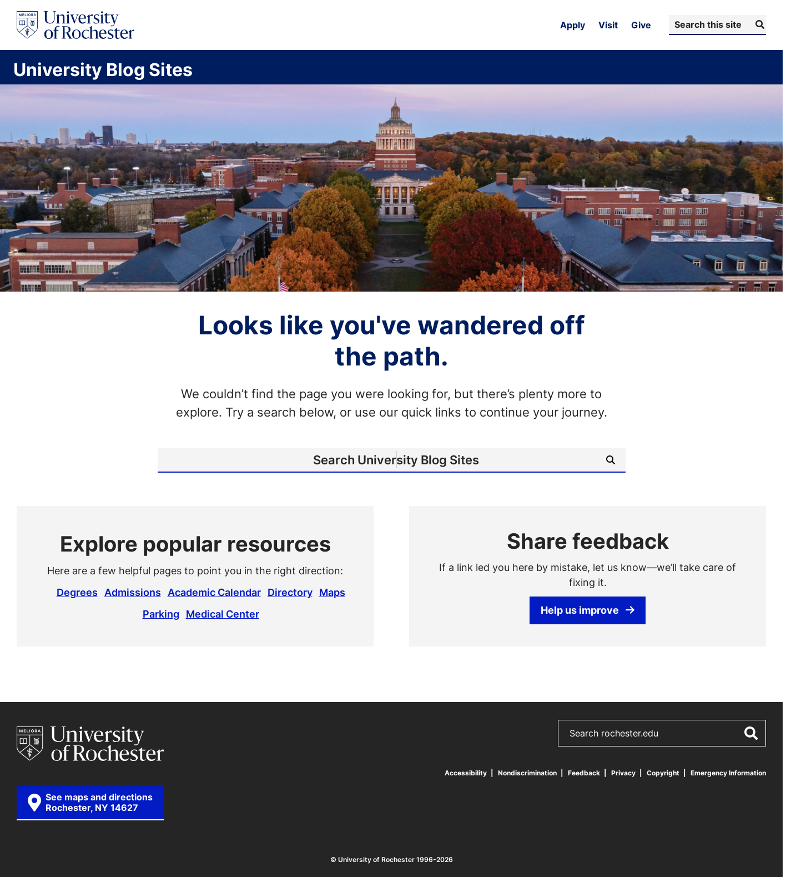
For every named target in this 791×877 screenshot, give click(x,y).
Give (641, 25)
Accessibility (466, 773)
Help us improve (587, 610)
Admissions (132, 592)
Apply (572, 25)
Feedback (584, 773)
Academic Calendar (214, 592)
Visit (608, 25)
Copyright (663, 773)
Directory (290, 592)
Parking (161, 614)
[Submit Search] (758, 24)
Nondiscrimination (527, 773)
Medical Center (222, 614)
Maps (332, 592)
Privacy (623, 773)
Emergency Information (728, 773)
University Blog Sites (103, 69)
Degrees (77, 592)
